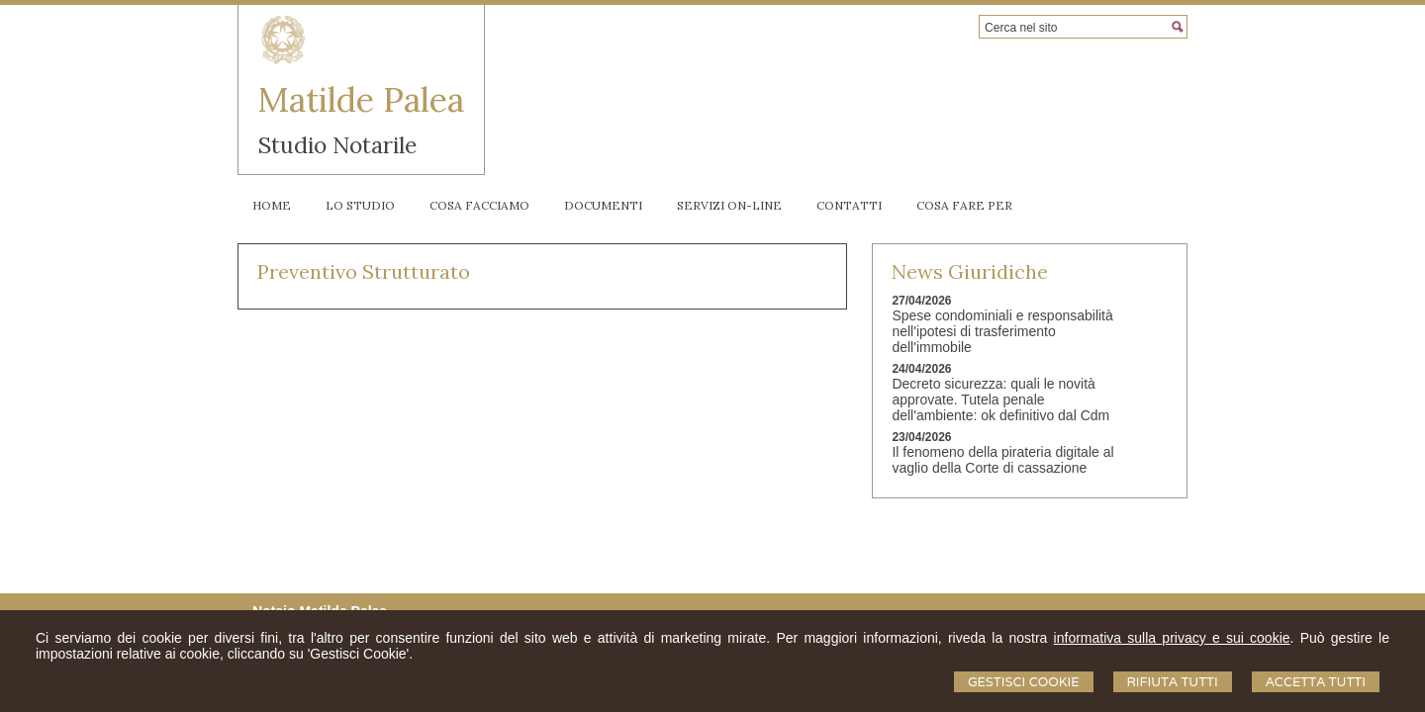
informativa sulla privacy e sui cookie (1172, 638)
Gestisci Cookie (1024, 681)
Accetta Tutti (1316, 681)
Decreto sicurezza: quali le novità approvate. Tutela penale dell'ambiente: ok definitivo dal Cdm (1000, 399)
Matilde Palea (361, 99)
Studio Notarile (337, 145)
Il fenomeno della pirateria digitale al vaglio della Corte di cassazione (1002, 460)
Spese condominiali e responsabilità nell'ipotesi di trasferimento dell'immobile (1002, 331)
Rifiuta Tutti (1172, 681)
